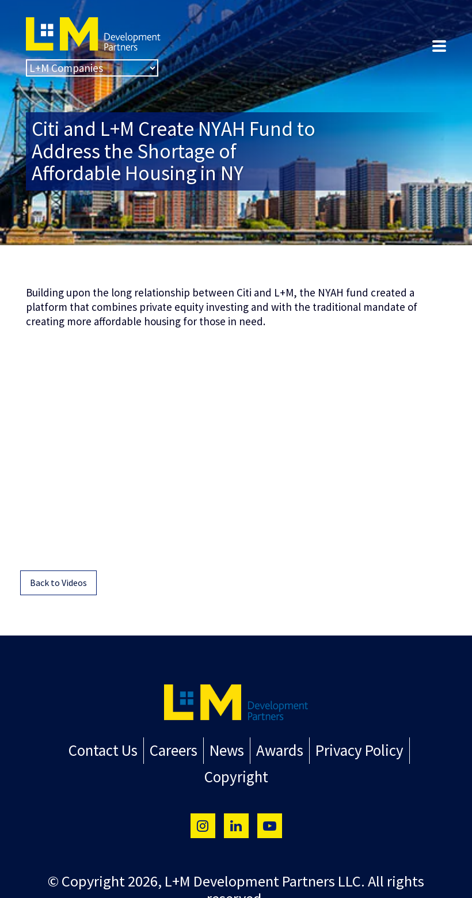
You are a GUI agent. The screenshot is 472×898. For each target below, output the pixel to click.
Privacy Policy (318, 749)
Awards (242, 749)
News (192, 749)
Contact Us (72, 749)
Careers (140, 749)
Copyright (402, 749)
